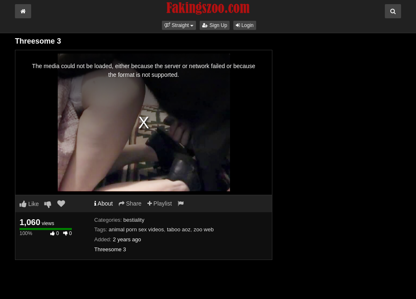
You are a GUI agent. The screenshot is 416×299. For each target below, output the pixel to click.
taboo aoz (179, 229)
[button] (179, 25)
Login (245, 25)
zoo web (203, 229)
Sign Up (214, 25)
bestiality (133, 220)
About (103, 203)
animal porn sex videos (136, 229)
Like (29, 204)
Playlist (159, 203)
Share (130, 203)
